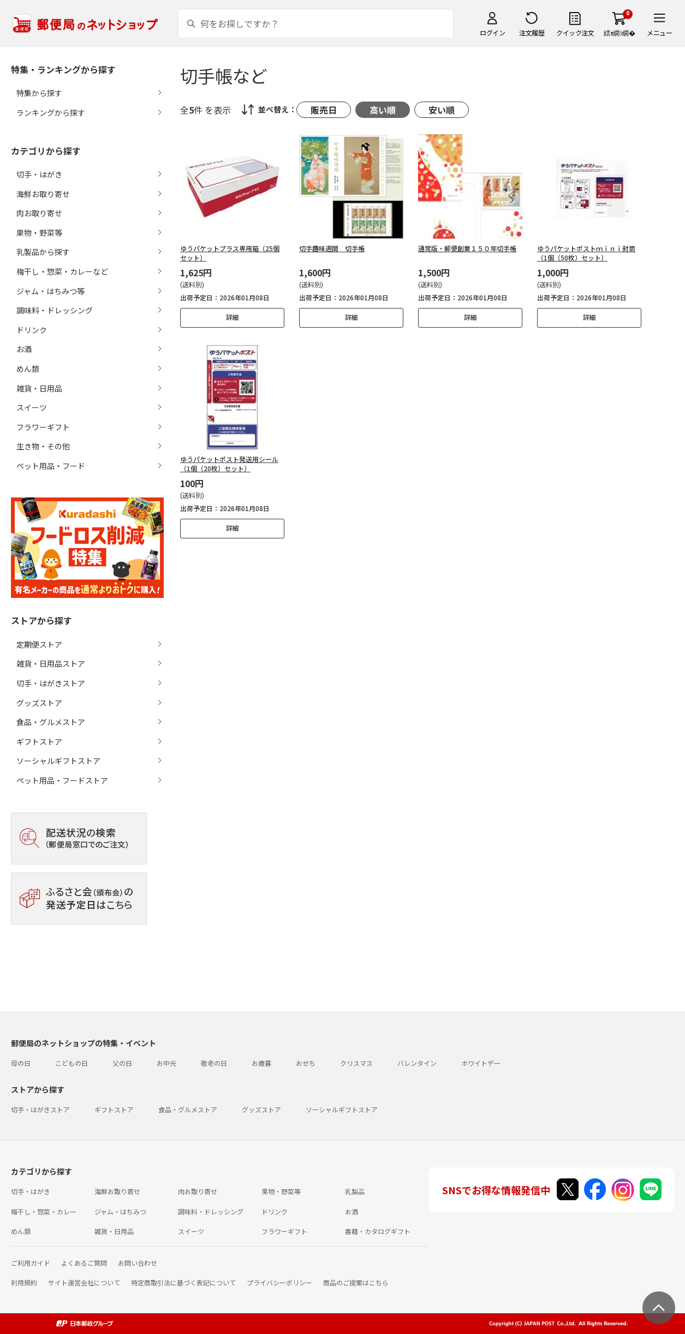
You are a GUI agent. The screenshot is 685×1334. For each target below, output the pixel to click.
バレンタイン (417, 1063)
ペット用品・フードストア (62, 780)
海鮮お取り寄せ (117, 1191)
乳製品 (355, 1191)
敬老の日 (214, 1063)
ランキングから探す (50, 112)
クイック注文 (575, 32)
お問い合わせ (137, 1262)
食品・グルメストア (50, 721)
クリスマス (356, 1063)
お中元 (166, 1063)
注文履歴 (531, 32)
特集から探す (39, 92)
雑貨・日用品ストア (50, 663)
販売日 (324, 109)
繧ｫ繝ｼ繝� (619, 32)
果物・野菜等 (281, 1191)
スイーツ (191, 1231)
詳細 (232, 317)
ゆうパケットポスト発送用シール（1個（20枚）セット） (229, 463)
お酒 (351, 1211)
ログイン (492, 32)
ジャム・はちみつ (120, 1211)
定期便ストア (39, 644)
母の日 (21, 1063)
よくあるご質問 (84, 1262)
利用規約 (24, 1282)
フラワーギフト (284, 1231)
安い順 (441, 109)
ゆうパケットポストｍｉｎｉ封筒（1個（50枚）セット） (586, 253)
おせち (305, 1063)
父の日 (122, 1063)
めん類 (21, 1231)
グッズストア (39, 702)
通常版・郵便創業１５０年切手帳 (467, 248)
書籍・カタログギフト (377, 1231)
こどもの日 (71, 1063)
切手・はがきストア (50, 683)
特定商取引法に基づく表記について (183, 1282)
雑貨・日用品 (114, 1231)
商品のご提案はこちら (356, 1282)
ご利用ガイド (30, 1262)
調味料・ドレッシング (210, 1211)
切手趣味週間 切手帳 (332, 248)
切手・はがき (30, 1191)
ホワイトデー (481, 1063)
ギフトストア (39, 741)
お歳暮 (261, 1063)
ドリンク (274, 1211)
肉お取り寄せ (197, 1191)
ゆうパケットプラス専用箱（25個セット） (229, 253)
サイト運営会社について (84, 1282)
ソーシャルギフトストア (58, 760)
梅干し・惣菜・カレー (43, 1211)
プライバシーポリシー (279, 1282)
